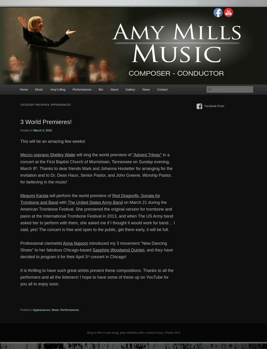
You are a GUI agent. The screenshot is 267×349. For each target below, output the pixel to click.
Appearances (41, 310)
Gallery (130, 89)
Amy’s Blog (58, 89)
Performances (82, 89)
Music (39, 89)
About (114, 89)
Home (24, 89)
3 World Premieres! (46, 121)
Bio (101, 89)
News (146, 89)
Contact (162, 89)
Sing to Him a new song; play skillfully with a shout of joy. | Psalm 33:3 (133, 332)
